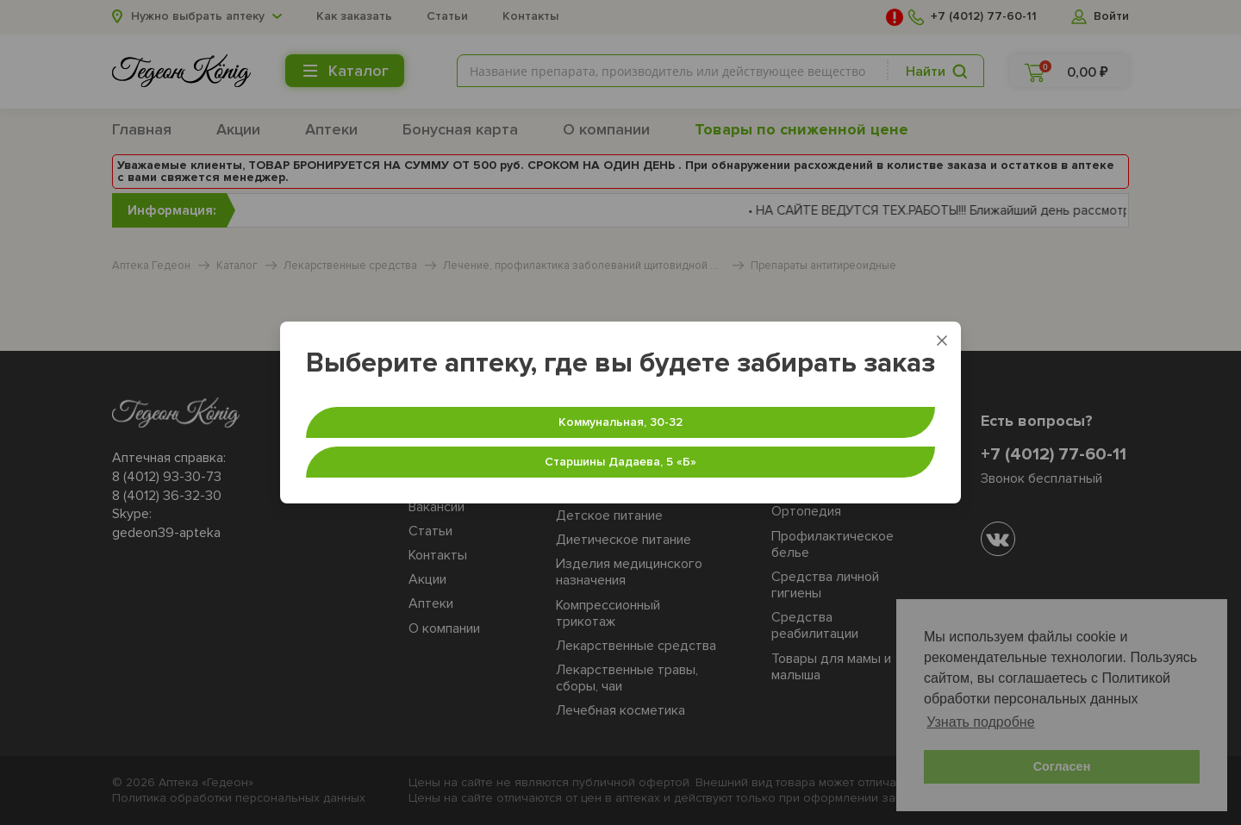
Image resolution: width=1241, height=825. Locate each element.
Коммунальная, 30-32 (620, 422)
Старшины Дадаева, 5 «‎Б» (620, 461)
